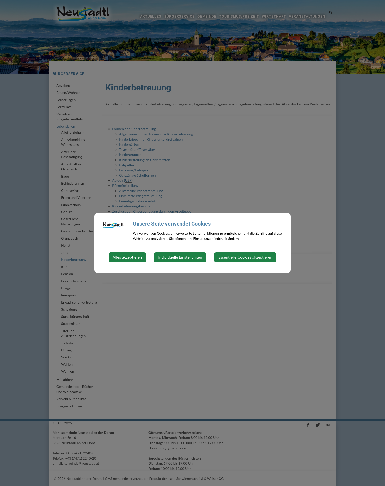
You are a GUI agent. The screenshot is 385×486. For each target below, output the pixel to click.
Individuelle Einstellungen (180, 257)
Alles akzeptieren (127, 257)
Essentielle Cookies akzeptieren (245, 257)
